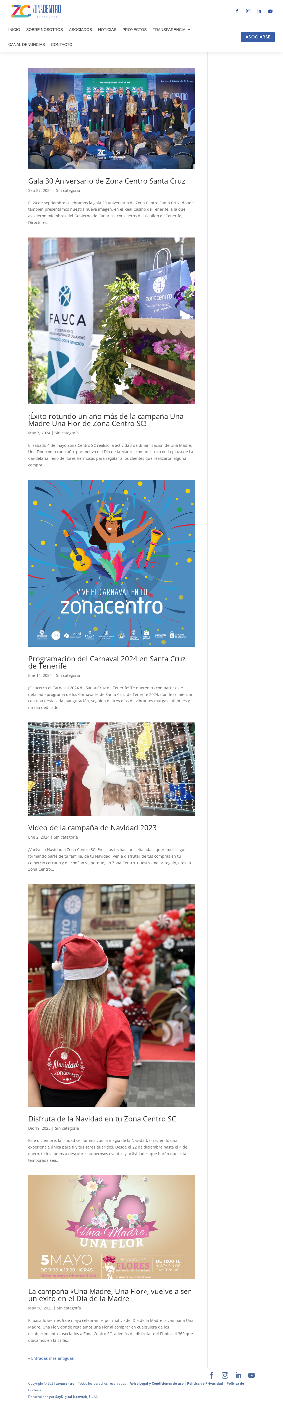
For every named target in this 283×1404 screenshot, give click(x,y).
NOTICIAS (107, 29)
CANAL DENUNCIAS (26, 44)
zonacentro (65, 1383)
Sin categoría (68, 190)
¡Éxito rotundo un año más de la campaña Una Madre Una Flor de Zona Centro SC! (106, 419)
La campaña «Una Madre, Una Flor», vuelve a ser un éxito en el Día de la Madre (109, 1294)
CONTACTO (61, 44)
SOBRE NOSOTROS (44, 29)
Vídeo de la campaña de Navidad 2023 (92, 828)
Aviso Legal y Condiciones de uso (157, 1383)
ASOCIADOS (80, 29)
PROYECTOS (134, 29)
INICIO (14, 29)
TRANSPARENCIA (169, 29)
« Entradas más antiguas (51, 1358)
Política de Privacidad (205, 1383)
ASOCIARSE (257, 37)
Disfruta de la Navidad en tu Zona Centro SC (102, 1119)
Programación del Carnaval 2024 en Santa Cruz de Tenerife (106, 662)
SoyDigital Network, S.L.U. (76, 1396)
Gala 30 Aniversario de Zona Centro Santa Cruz (106, 181)
